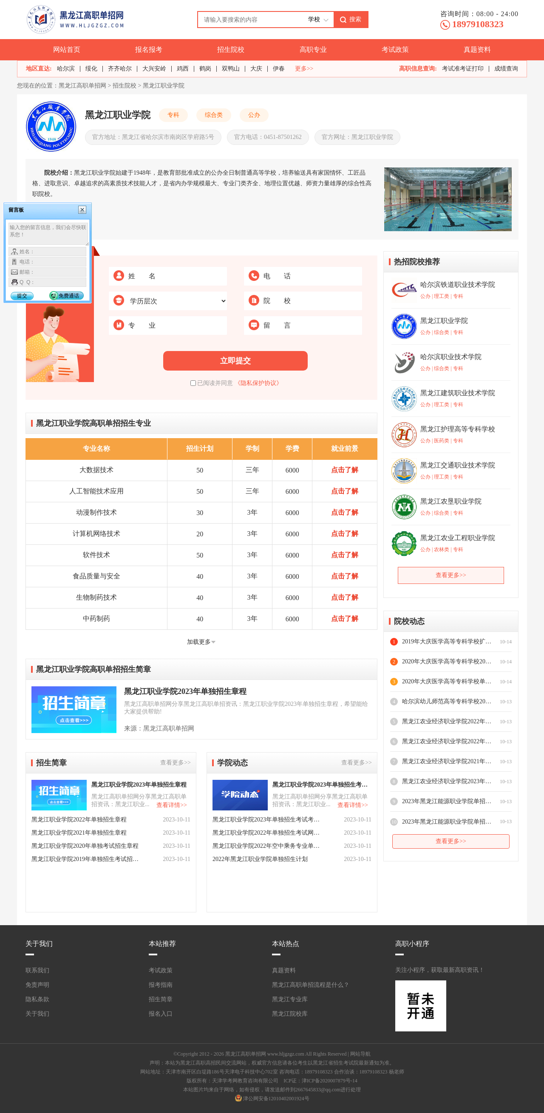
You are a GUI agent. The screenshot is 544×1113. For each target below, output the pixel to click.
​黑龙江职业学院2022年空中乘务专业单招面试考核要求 (266, 846)
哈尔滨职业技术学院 (451, 356)
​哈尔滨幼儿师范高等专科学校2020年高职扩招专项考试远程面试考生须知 (446, 701)
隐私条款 (37, 999)
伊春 (279, 68)
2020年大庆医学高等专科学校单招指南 (446, 681)
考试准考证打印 (463, 68)
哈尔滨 (66, 68)
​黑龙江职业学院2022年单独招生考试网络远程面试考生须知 (266, 833)
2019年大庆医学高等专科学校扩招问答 (446, 641)
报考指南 (161, 985)
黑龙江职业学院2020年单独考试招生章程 (85, 846)
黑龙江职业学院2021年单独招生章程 (79, 833)
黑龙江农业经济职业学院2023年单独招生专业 (446, 781)
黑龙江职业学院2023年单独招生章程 (185, 691)
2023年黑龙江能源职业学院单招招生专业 (446, 821)
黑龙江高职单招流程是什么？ (310, 985)
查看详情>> (171, 805)
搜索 (355, 19)
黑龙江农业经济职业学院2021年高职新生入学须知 (446, 761)
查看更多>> (175, 762)
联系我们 (37, 970)
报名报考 (148, 49)
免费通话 (69, 296)
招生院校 (230, 49)
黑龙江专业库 (290, 999)
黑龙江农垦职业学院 (451, 501)
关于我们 (37, 1014)
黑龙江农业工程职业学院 (457, 537)
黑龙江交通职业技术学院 (457, 465)
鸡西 (183, 68)
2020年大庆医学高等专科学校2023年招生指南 (446, 661)
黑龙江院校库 (290, 1014)
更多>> (304, 69)
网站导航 (360, 1054)
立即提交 (235, 361)
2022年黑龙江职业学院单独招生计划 (260, 859)
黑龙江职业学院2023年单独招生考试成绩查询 (321, 785)
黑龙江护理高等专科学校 (457, 429)
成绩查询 (506, 68)
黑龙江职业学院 (163, 85)
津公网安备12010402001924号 (276, 1099)
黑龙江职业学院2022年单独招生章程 (79, 819)
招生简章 (161, 999)
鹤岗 (205, 68)
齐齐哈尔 (120, 68)
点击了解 (344, 469)
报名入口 (161, 1014)
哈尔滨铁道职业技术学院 (457, 284)
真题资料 (477, 49)
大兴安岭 (154, 68)
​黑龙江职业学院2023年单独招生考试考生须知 (266, 819)
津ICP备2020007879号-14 (329, 1081)
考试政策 (395, 49)
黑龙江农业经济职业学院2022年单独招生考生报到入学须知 (446, 741)
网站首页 (66, 49)
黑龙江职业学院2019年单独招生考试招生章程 (85, 859)
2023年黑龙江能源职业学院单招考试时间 (446, 801)
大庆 (256, 68)
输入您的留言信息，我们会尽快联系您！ (49, 234)
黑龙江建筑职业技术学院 (457, 392)
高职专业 (313, 49)
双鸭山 (231, 68)
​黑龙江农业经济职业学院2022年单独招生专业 (446, 721)
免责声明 (37, 985)
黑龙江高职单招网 (82, 85)
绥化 (91, 68)
